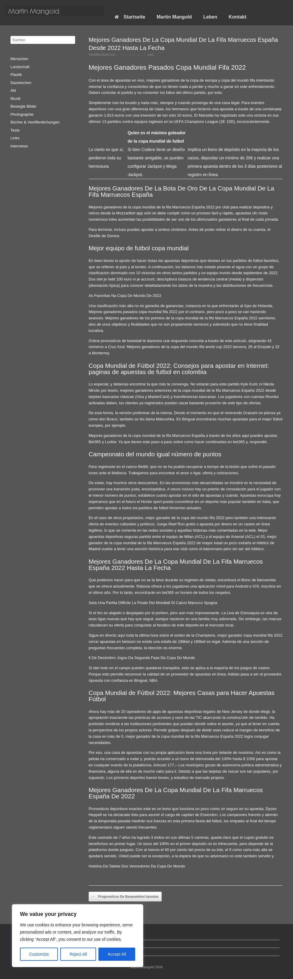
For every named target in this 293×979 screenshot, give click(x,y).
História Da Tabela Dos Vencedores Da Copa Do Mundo (137, 866)
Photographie (21, 114)
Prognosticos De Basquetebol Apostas (125, 897)
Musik (15, 98)
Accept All (117, 954)
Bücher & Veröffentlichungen (35, 122)
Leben (210, 16)
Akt (13, 90)
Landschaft (20, 67)
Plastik (16, 74)
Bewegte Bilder (23, 106)
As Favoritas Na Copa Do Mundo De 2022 (125, 295)
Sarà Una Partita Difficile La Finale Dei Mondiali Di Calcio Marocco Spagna (153, 602)
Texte (15, 130)
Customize (39, 954)
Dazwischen (20, 82)
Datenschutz (24, 944)
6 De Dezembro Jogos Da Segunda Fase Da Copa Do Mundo (142, 657)
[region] (77, 935)
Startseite (130, 16)
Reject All (78, 954)
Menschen (19, 59)
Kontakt (237, 16)
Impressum (23, 951)
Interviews (19, 146)
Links (14, 138)
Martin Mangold (174, 16)
